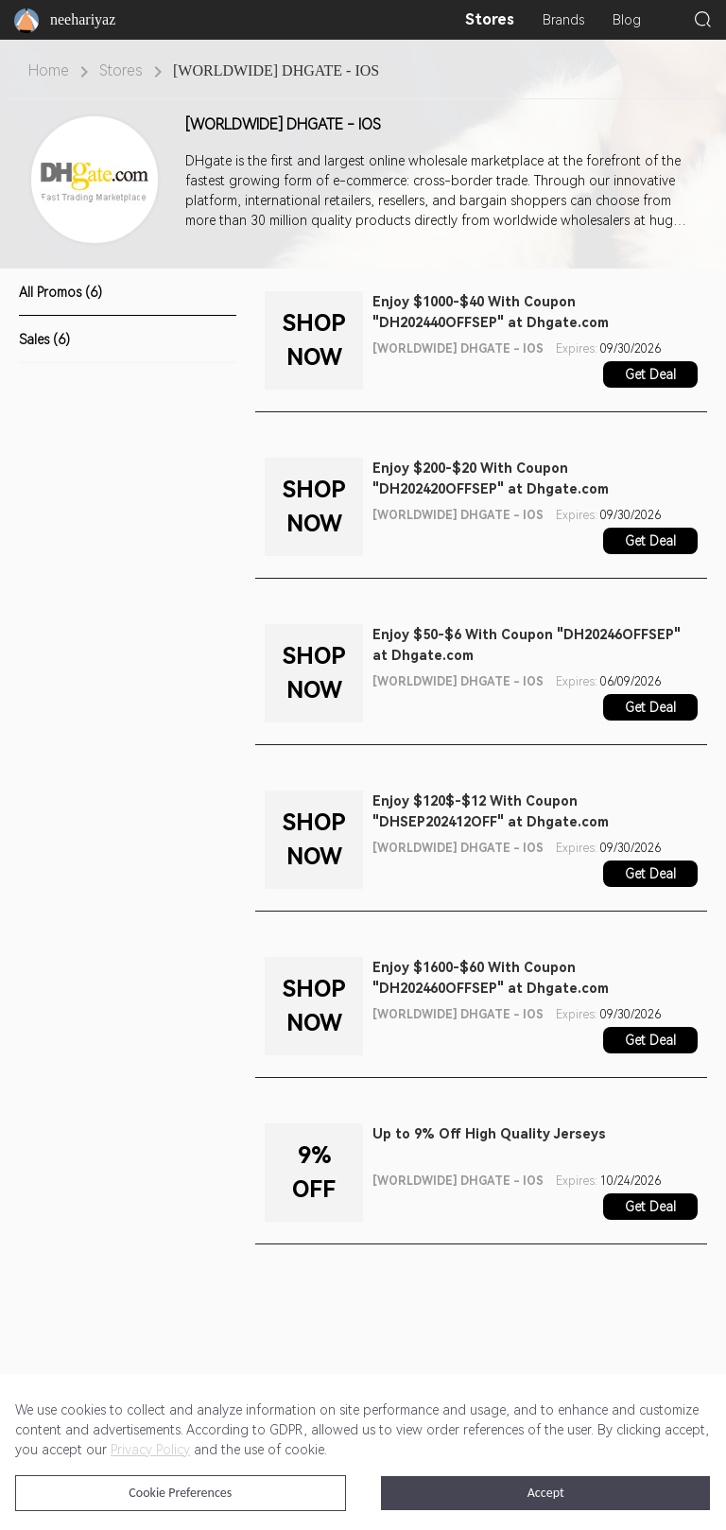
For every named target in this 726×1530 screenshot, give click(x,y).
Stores (489, 19)
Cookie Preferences (180, 1493)
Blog (627, 19)
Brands (563, 19)
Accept (545, 1493)
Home (48, 70)
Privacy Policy (150, 1449)
